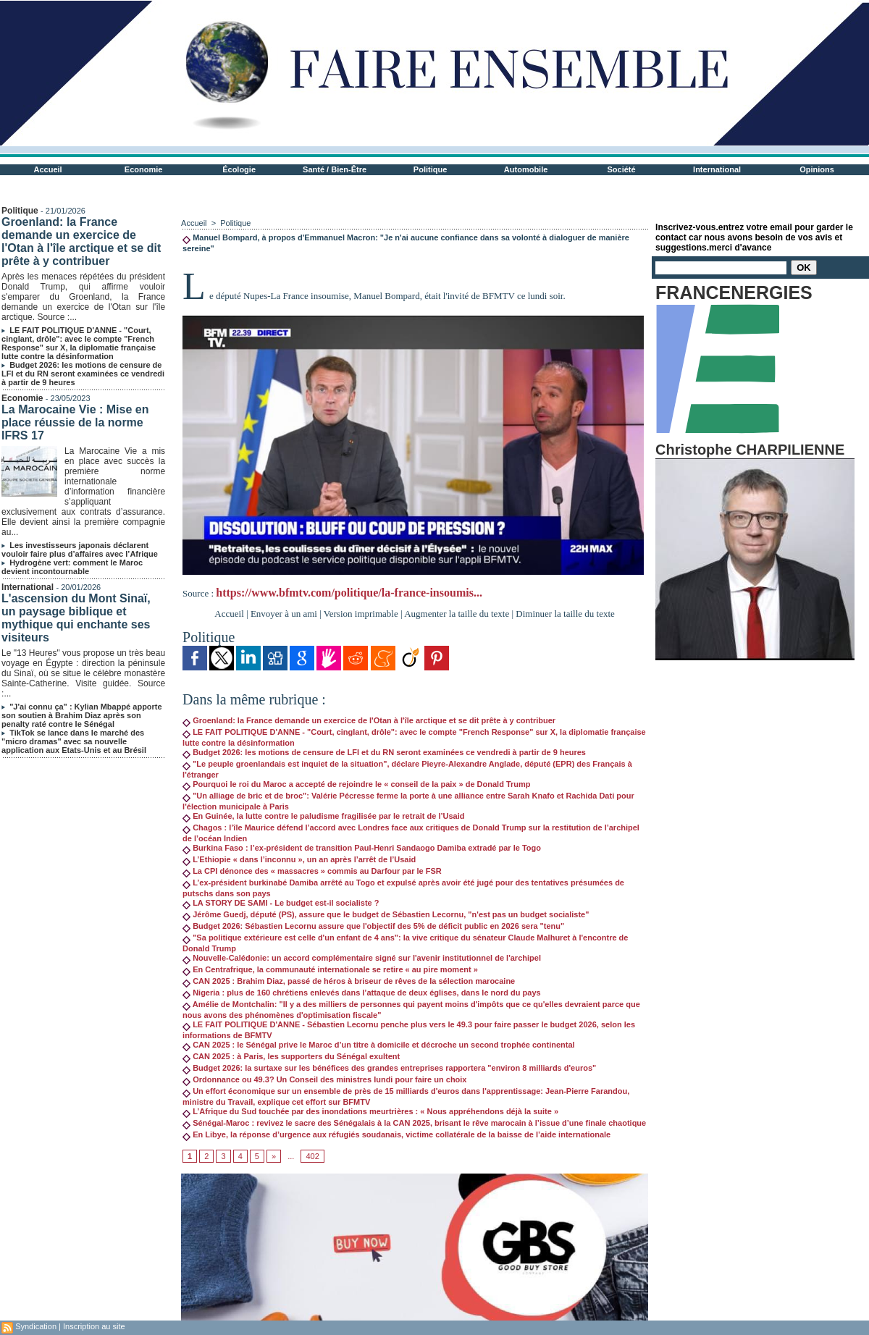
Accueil (48, 169)
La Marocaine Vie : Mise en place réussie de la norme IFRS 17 (74, 422)
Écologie (239, 169)
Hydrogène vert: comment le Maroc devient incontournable (72, 567)
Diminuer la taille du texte (565, 613)
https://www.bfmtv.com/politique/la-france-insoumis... (349, 592)
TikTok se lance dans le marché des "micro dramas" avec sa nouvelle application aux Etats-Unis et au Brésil (73, 741)
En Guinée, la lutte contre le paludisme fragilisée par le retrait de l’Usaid (323, 816)
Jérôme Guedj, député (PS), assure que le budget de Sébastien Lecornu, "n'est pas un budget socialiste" (385, 914)
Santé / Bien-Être (334, 169)
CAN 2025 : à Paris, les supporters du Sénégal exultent (291, 1056)
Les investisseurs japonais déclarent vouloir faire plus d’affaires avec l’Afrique (79, 549)
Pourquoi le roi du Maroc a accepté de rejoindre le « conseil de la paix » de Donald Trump (356, 784)
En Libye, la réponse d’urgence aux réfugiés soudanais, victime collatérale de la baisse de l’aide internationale (396, 1134)
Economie (144, 169)
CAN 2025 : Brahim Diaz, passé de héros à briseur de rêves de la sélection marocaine (348, 981)
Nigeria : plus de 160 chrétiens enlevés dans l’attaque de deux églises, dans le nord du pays (361, 992)
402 (312, 1156)
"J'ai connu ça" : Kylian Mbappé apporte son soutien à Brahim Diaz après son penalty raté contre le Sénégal (81, 715)
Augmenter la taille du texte (456, 613)
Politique (430, 169)
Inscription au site (94, 1326)
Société (622, 169)
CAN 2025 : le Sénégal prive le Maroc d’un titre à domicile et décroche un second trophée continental (378, 1044)
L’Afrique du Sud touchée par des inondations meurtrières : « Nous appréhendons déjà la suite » (370, 1111)
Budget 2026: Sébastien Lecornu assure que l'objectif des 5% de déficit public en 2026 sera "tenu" (373, 926)
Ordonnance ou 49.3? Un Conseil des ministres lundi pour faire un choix (324, 1079)
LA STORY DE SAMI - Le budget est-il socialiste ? (280, 902)
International (717, 169)
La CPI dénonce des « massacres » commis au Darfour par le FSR (312, 871)
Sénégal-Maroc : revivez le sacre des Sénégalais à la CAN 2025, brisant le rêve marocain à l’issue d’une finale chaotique (414, 1123)
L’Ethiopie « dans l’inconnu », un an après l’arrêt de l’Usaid (299, 859)
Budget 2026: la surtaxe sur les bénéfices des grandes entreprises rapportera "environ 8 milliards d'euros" (389, 1068)
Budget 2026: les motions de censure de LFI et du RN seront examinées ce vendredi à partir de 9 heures (82, 374)
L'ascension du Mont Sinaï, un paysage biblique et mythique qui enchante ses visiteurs (76, 618)
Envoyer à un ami (284, 613)
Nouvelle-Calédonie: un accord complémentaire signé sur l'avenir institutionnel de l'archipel (361, 957)
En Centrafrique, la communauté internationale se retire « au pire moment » (330, 969)
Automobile (526, 169)
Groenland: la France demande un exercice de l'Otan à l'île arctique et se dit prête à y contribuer (81, 241)
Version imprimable (361, 613)
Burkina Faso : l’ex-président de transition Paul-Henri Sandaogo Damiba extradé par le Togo (361, 847)
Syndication (35, 1326)
